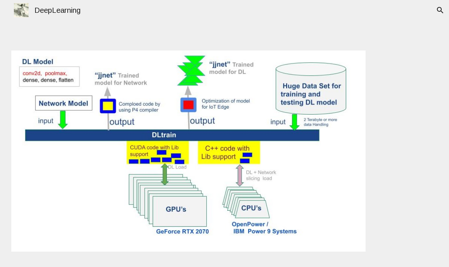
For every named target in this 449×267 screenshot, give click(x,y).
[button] (440, 10)
